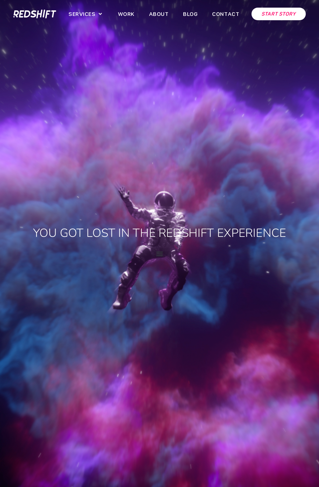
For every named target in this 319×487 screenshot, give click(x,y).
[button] (85, 14)
